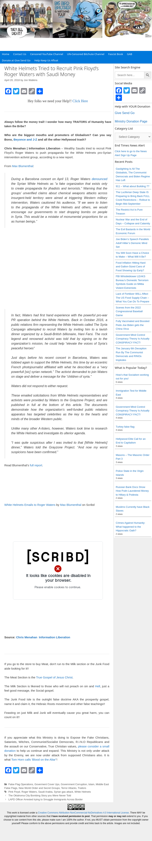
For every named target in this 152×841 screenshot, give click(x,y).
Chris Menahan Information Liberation (43, 637)
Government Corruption (74, 784)
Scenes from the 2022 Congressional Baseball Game (129, 311)
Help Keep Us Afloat (46, 60)
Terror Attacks (68, 788)
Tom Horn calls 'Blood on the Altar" (34, 759)
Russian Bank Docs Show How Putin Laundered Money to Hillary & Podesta (132, 491)
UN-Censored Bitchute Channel (85, 54)
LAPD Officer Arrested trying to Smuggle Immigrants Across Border (45, 799)
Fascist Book (115, 54)
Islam (91, 784)
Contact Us (19, 54)
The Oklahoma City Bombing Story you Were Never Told (39, 795)
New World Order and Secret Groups (39, 788)
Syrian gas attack (63, 791)
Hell (97, 686)
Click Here (80, 101)
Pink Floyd (14, 791)
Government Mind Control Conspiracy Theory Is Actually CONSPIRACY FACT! (132, 338)
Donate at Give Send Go (16, 60)
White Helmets (83, 791)
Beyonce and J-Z (25, 139)
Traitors (82, 788)
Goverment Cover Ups (46, 784)
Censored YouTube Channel (46, 54)
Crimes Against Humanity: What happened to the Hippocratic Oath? (130, 526)
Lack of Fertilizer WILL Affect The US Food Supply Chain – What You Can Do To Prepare (132, 297)
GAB (129, 54)
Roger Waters (29, 791)
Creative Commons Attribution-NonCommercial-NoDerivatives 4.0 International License (83, 812)
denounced (99, 179)
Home (5, 54)
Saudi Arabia (45, 791)
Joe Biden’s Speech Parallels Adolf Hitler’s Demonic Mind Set (132, 243)
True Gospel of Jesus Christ (54, 677)
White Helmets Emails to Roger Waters (29, 504)
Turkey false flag (125, 426)
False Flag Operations (20, 784)
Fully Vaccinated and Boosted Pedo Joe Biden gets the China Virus (132, 325)
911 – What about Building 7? (132, 186)
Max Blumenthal (22, 166)
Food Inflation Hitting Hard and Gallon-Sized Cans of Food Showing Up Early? (131, 266)
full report (36, 465)
